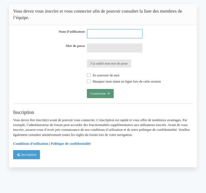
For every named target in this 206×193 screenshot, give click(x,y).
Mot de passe (75, 46)
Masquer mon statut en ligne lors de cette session (124, 81)
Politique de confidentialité (71, 144)
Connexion (100, 93)
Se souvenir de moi (103, 75)
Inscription (26, 155)
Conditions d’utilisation (30, 144)
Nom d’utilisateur (71, 31)
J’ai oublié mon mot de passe (109, 63)
